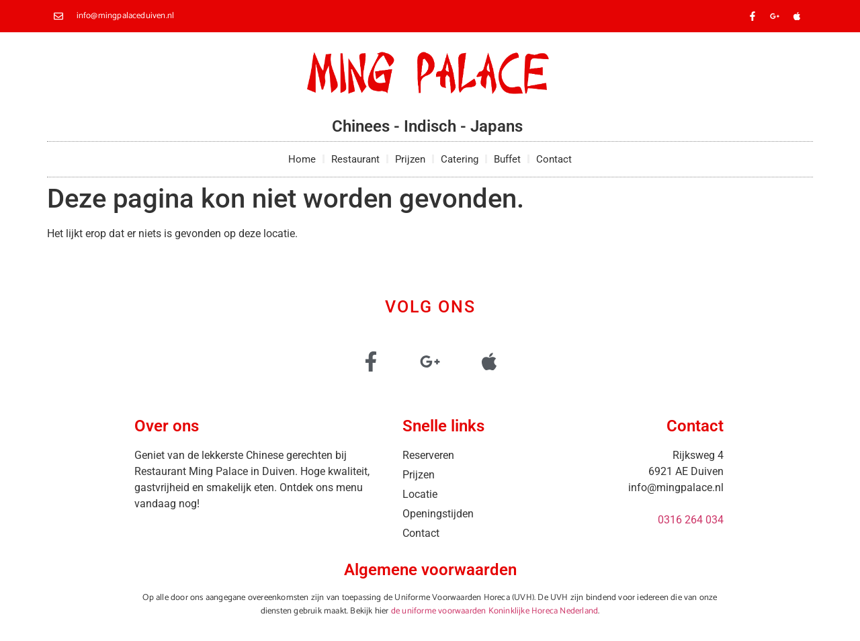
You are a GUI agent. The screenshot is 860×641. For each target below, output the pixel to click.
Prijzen (410, 159)
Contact (554, 159)
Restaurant (355, 159)
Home (302, 159)
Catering (459, 159)
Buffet (507, 159)
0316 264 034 (691, 519)
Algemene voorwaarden (430, 569)
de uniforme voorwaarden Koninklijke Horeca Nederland (494, 611)
